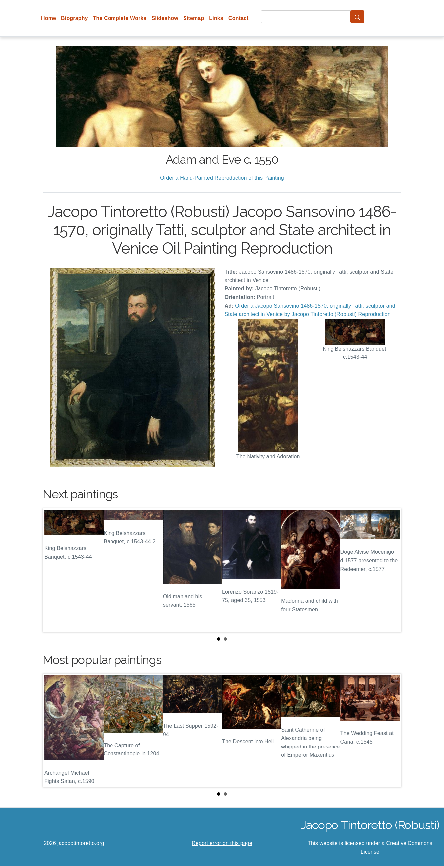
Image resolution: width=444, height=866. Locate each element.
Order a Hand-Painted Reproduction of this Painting (222, 178)
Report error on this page (222, 843)
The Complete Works (120, 18)
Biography (74, 18)
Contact (238, 18)
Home (48, 18)
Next (391, 570)
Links (216, 18)
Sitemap (193, 18)
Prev (53, 570)
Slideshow (164, 18)
